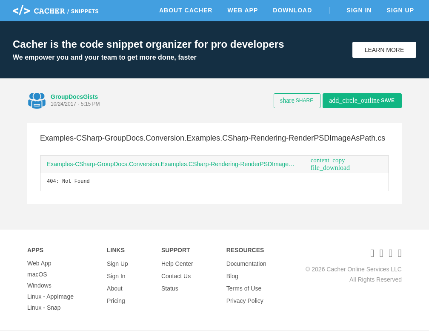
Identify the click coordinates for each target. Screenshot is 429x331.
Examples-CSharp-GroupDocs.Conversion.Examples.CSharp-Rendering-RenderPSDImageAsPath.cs (175, 164)
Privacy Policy (244, 297)
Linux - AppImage (50, 297)
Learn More (384, 49)
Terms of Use (243, 286)
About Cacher (186, 10)
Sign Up (400, 10)
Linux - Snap (44, 308)
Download (292, 10)
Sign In (359, 10)
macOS (37, 275)
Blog (232, 275)
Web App (242, 10)
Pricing (116, 297)
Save (362, 100)
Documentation (246, 264)
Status (169, 286)
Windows (39, 286)
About (115, 286)
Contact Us (176, 275)
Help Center (177, 264)
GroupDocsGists (74, 96)
